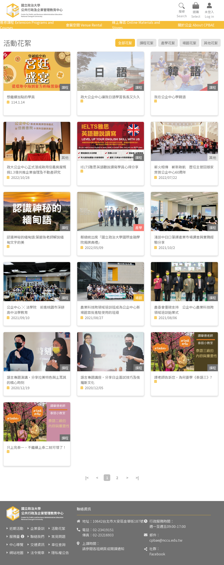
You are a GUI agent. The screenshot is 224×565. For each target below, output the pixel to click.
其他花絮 (211, 42)
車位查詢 (58, 544)
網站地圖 (16, 552)
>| (137, 477)
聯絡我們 (37, 536)
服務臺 (14, 536)
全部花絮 (125, 42)
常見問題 (58, 536)
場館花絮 (189, 42)
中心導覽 (16, 544)
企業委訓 (37, 528)
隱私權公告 (60, 552)
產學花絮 (168, 42)
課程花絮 (147, 42)
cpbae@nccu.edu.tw (165, 540)
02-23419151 (103, 529)
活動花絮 (58, 528)
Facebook (157, 553)
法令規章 (37, 552)
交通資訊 (37, 544)
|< (86, 477)
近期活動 (16, 528)
